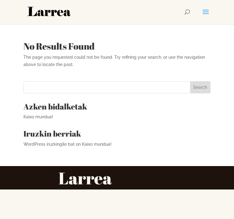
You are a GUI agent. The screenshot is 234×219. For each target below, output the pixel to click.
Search (200, 87)
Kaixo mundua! (38, 116)
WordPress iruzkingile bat (49, 144)
